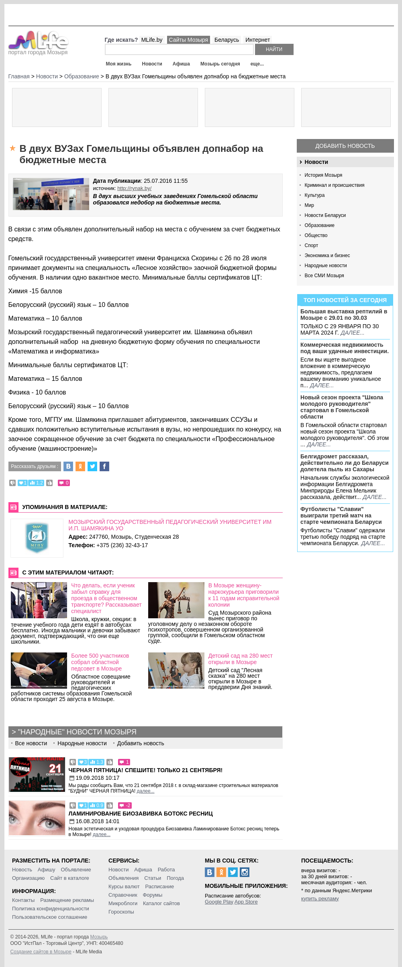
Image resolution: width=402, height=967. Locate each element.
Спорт (311, 245)
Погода (175, 878)
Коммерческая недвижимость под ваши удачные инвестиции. (344, 347)
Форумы (152, 895)
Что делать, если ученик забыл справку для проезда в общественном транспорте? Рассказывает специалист (106, 598)
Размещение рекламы (67, 900)
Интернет (257, 40)
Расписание (159, 886)
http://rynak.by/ (134, 188)
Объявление (76, 870)
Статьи (152, 878)
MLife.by (152, 40)
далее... (353, 332)
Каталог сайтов (161, 903)
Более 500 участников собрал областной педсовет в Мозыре (100, 662)
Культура (315, 195)
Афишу (46, 870)
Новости (152, 64)
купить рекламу (320, 898)
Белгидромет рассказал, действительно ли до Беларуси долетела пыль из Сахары (344, 462)
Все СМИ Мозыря (324, 275)
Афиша (181, 64)
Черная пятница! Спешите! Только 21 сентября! (146, 770)
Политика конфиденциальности (50, 909)
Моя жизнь (119, 64)
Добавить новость (345, 146)
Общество (316, 235)
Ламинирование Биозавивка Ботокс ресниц (141, 813)
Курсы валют (124, 886)
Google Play (219, 902)
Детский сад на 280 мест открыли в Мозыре (240, 658)
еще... (257, 64)
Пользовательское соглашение (49, 917)
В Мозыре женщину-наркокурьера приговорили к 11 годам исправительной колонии (244, 595)
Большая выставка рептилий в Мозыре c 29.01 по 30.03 (343, 314)
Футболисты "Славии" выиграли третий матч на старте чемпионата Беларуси (341, 515)
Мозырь (99, 937)
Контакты (23, 900)
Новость (22, 870)
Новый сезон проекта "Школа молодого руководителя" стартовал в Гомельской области (341, 407)
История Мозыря (324, 175)
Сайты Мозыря (188, 40)
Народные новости (326, 265)
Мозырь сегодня (220, 64)
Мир (309, 205)
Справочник (122, 895)
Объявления (123, 878)
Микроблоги (122, 903)
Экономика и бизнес (327, 255)
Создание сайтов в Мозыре (40, 952)
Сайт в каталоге (69, 878)
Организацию (28, 878)
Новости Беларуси (325, 215)
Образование (320, 225)
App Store (246, 902)
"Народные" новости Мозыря (77, 732)
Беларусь (226, 40)
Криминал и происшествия (335, 185)
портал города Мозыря (38, 49)
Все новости (31, 743)
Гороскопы (121, 912)
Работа (166, 870)
